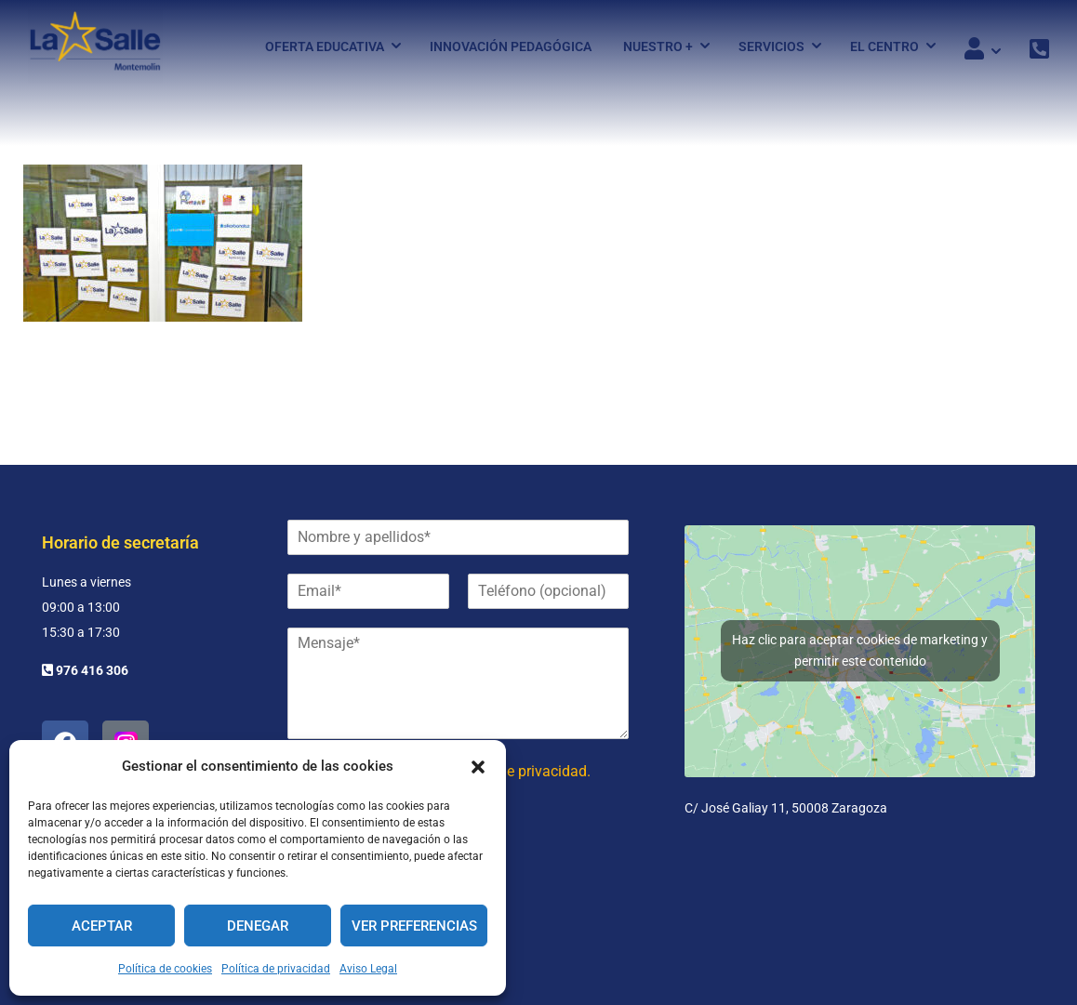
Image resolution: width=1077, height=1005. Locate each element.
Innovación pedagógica (511, 49)
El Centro (884, 49)
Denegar (257, 926)
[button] (478, 767)
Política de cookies (165, 968)
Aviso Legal (368, 968)
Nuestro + (658, 49)
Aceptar (102, 926)
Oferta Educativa (324, 49)
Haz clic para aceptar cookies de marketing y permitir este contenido (860, 650)
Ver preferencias (414, 926)
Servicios (771, 49)
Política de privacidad (275, 968)
